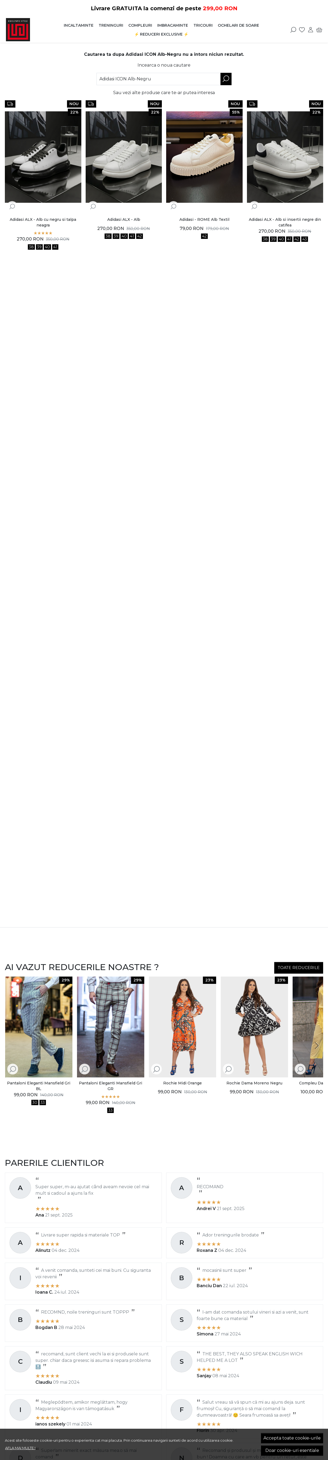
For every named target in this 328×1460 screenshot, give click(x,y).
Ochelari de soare (238, 25)
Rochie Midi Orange (182, 1083)
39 (39, 247)
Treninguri (111, 25)
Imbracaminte (172, 25)
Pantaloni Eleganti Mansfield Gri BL (38, 1086)
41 (55, 247)
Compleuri (140, 25)
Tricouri (203, 25)
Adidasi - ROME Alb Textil (204, 219)
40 (47, 247)
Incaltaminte (78, 25)
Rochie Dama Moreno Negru (254, 1083)
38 (31, 247)
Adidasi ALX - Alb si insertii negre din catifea (285, 222)
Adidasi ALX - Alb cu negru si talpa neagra (43, 222)
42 (139, 236)
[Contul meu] (310, 29)
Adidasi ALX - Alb (123, 219)
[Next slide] (316, 1045)
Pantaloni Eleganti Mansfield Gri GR (110, 1086)
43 (304, 239)
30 (34, 1102)
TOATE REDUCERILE (299, 967)
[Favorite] (302, 29)
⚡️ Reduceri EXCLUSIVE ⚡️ (161, 34)
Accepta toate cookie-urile (292, 1438)
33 (43, 1102)
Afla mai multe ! (20, 1448)
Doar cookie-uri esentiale (292, 1450)
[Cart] (319, 29)
